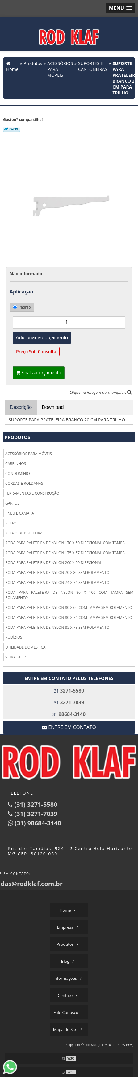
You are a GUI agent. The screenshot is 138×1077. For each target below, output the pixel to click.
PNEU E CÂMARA (19, 513)
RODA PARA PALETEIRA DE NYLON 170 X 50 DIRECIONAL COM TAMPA (65, 542)
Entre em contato (69, 727)
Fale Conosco (66, 1012)
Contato (65, 995)
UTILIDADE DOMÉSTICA (25, 647)
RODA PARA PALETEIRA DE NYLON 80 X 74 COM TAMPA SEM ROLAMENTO (68, 617)
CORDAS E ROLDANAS (24, 483)
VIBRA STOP (15, 657)
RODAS (11, 523)
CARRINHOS (15, 463)
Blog (65, 961)
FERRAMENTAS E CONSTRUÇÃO (32, 493)
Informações (65, 978)
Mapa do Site (65, 1029)
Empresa (65, 927)
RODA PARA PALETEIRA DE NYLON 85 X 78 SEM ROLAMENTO (57, 627)
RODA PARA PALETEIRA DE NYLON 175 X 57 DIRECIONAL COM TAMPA (65, 552)
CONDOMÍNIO (17, 473)
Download (53, 407)
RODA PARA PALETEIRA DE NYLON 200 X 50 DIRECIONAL (53, 562)
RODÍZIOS (13, 637)
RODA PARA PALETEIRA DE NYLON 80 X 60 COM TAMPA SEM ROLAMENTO (68, 607)
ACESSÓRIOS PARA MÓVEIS (28, 453)
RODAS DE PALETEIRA (24, 533)
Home (65, 910)
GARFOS (12, 503)
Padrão (22, 307)
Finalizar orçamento (38, 373)
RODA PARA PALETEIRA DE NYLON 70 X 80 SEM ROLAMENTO (57, 572)
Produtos (17, 437)
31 (69, 690)
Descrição (21, 407)
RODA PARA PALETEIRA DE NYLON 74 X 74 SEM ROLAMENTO (57, 582)
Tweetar (11, 129)
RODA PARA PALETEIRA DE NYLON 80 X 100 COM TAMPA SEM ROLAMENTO (69, 595)
